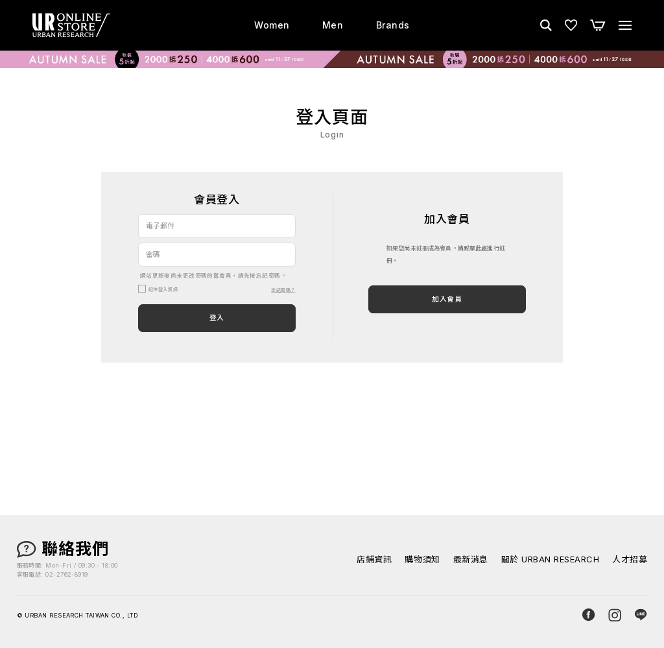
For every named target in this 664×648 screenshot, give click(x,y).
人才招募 (629, 559)
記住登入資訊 (163, 290)
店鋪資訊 (374, 559)
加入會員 (447, 299)
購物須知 (422, 559)
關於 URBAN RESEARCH (550, 559)
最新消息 (470, 559)
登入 (216, 318)
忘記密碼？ (283, 290)
